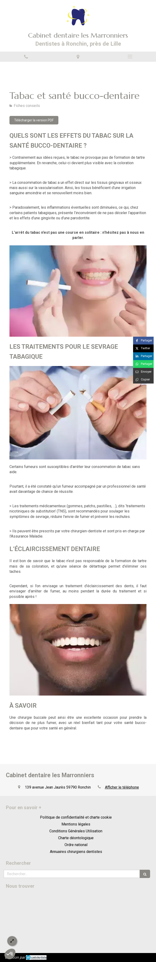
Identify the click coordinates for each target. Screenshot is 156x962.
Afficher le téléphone (122, 787)
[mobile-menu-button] (130, 56)
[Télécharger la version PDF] (33, 120)
